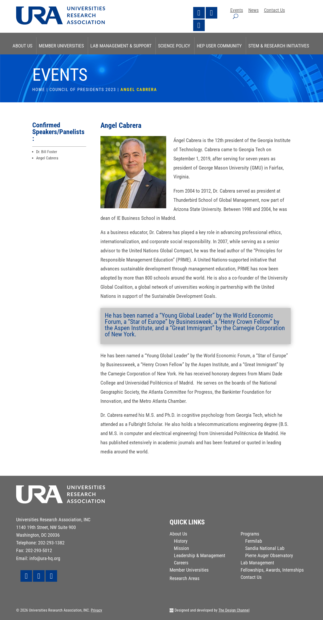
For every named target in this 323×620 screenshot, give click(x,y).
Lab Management (257, 563)
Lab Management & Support (121, 46)
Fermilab (253, 541)
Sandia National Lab (264, 549)
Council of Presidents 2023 (82, 89)
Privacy (96, 610)
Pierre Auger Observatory (269, 556)
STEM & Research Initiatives (278, 46)
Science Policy (174, 46)
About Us (22, 46)
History (180, 541)
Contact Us (274, 10)
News (253, 10)
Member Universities (61, 46)
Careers (181, 563)
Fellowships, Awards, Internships (272, 570)
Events (236, 10)
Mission (181, 549)
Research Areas (184, 579)
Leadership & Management (199, 556)
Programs (250, 534)
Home (38, 89)
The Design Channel (234, 610)
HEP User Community (219, 46)
